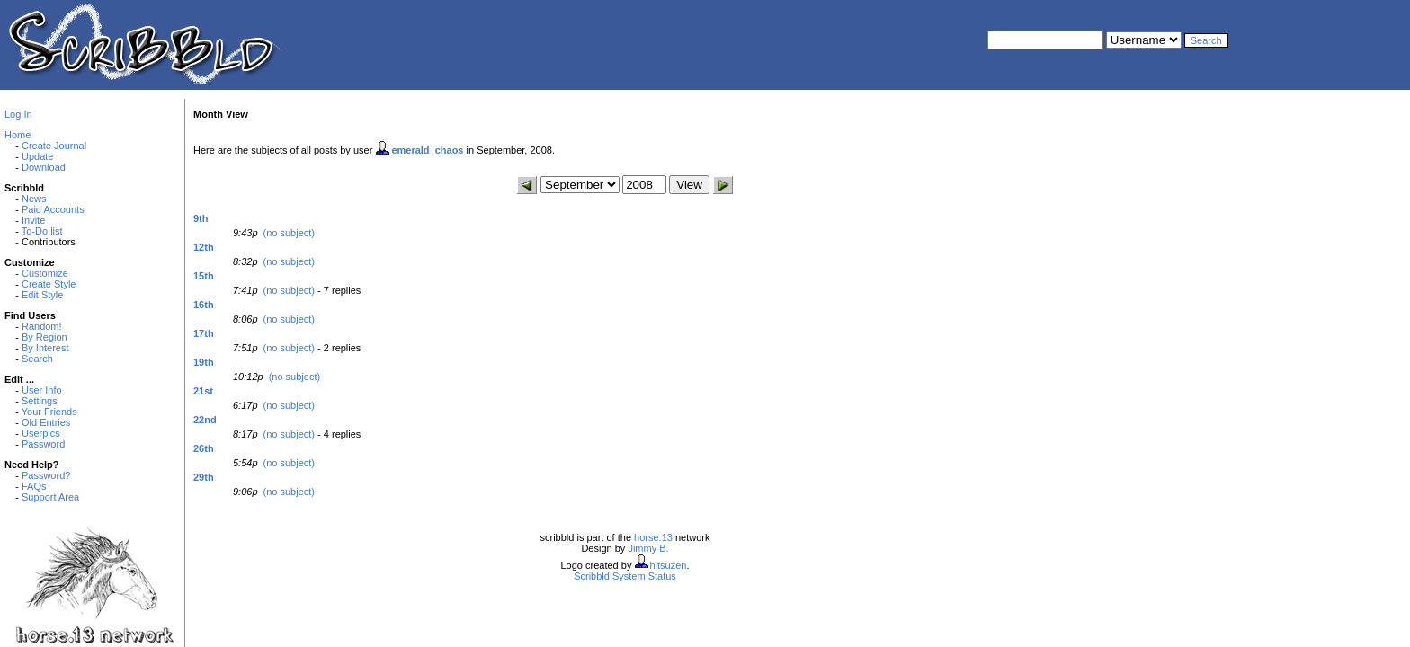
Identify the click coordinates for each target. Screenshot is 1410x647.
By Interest (45, 347)
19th (203, 362)
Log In (18, 114)
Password (43, 444)
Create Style (49, 284)
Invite (33, 220)
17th (203, 333)
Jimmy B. (648, 548)
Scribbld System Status (625, 576)
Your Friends (49, 411)
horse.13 (653, 537)
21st (203, 391)
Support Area (50, 497)
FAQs (34, 486)
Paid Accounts (53, 209)
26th (203, 448)
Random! (42, 326)
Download (44, 167)
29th (203, 477)
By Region (44, 337)
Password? (46, 475)
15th (203, 275)
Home (17, 134)
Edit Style (42, 294)
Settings (40, 400)
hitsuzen (667, 565)
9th (201, 218)
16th (203, 304)
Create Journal (54, 145)
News (34, 198)
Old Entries (46, 422)
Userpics (41, 433)
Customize (45, 273)
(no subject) (289, 232)
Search (37, 358)
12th (203, 247)
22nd (205, 419)
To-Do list (42, 231)
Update (37, 156)
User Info (42, 390)
